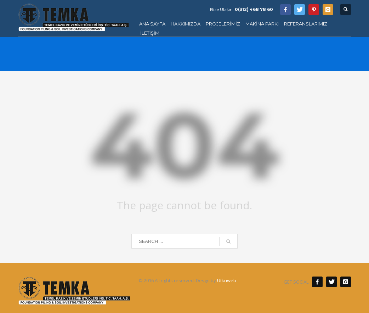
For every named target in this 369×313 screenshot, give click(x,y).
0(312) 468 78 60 (254, 9)
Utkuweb (226, 280)
